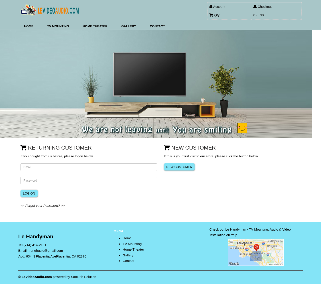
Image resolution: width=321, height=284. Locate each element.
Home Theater (95, 26)
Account (217, 6)
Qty (214, 15)
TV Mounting (58, 26)
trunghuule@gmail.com (45, 250)
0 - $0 (258, 15)
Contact (157, 26)
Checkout (262, 6)
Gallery (128, 26)
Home (28, 26)
